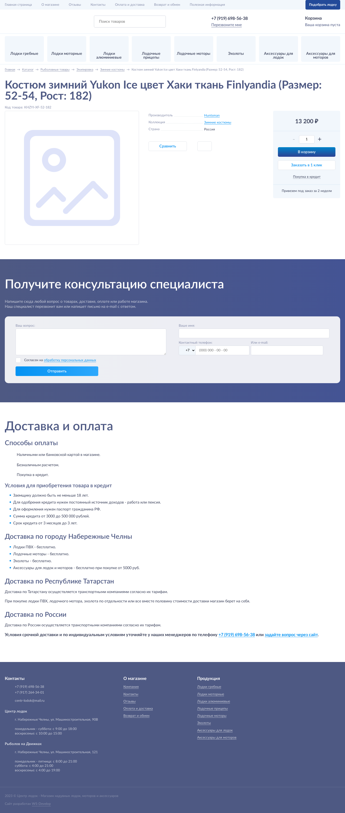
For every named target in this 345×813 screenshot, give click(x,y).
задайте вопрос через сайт (291, 635)
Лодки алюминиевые (213, 701)
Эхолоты (204, 723)
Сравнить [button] (167, 146)
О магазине (50, 4)
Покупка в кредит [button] (307, 177)
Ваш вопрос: (25, 325)
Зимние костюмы (217, 122)
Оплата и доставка (129, 4)
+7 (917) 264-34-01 (29, 692)
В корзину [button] (307, 152)
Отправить (57, 371)
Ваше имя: (187, 325)
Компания (131, 687)
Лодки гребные (209, 687)
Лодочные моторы (211, 716)
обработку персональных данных (70, 360)
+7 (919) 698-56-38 (229, 19)
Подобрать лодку (323, 4)
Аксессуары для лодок (215, 730)
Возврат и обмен (167, 4)
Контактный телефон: (196, 342)
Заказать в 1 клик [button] (306, 165)
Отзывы (75, 4)
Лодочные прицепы (212, 708)
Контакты (98, 4)
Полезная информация (207, 4)
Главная (18, 4)
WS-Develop (41, 804)
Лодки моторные (210, 694)
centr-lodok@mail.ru (30, 700)
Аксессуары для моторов (216, 737)
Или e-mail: (259, 342)
